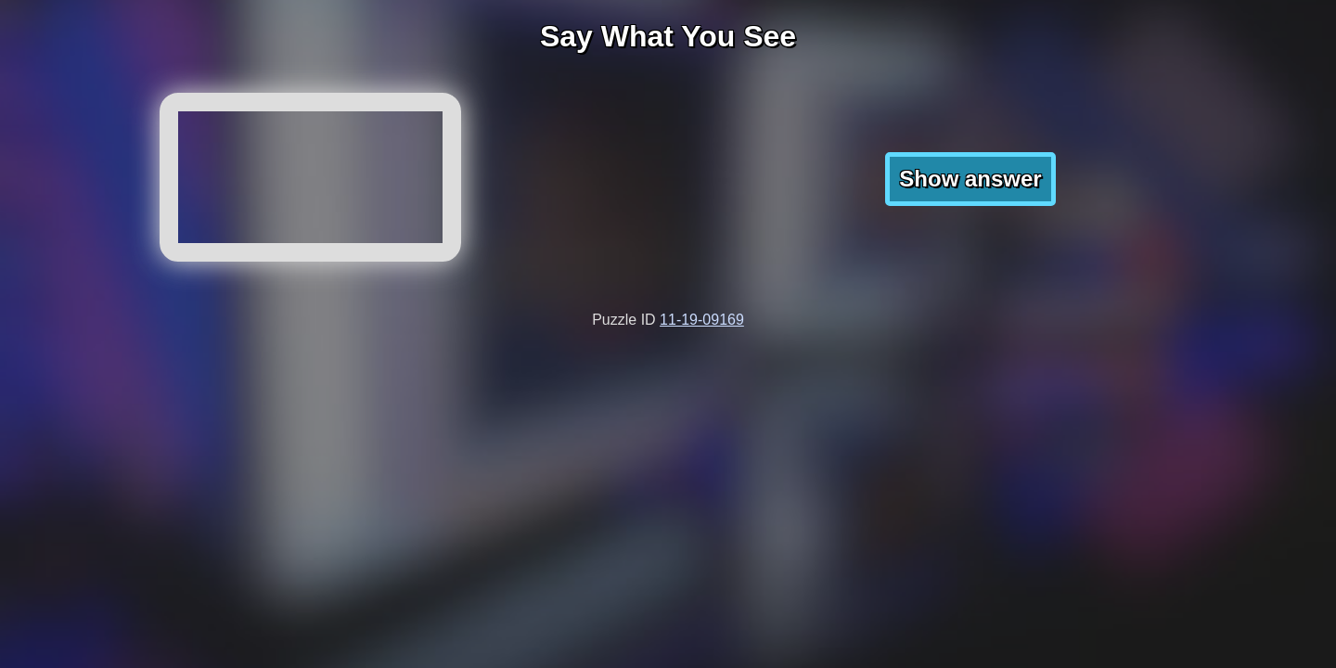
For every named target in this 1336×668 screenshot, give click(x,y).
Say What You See (668, 36)
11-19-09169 (702, 320)
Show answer (970, 178)
